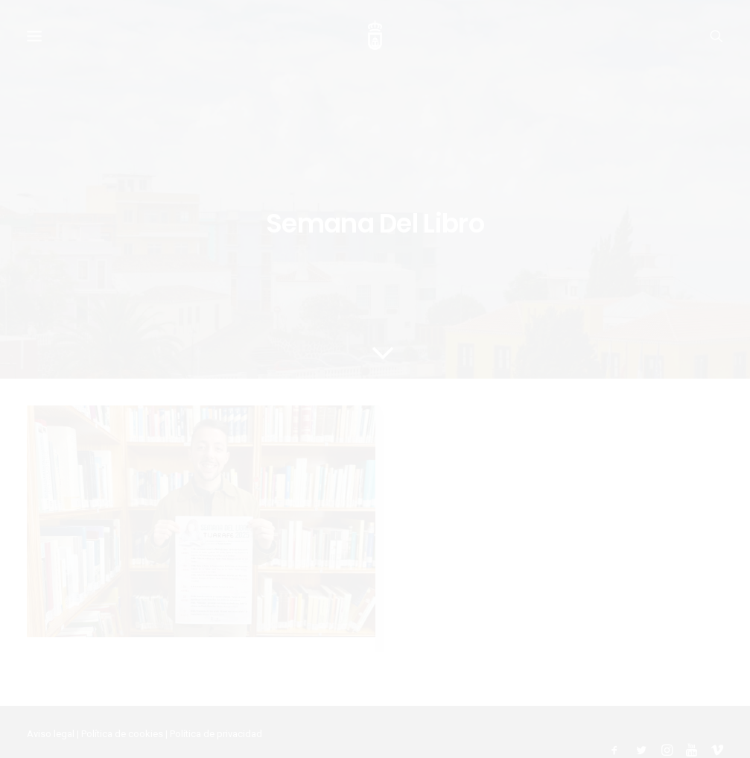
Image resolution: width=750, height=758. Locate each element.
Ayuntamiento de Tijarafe (80, 728)
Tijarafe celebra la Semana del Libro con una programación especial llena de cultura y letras (177, 583)
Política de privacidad (216, 698)
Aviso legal (50, 698)
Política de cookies (122, 698)
